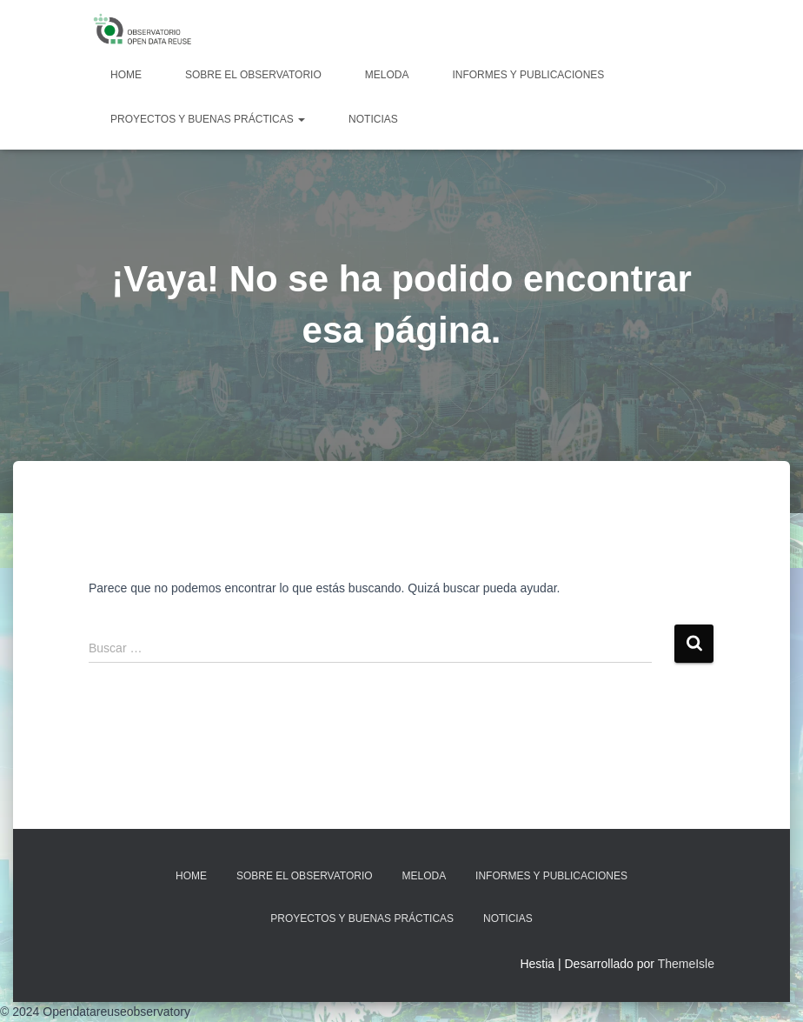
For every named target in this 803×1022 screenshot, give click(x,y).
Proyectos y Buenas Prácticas (207, 119)
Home (126, 75)
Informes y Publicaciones (528, 75)
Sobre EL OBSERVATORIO (253, 75)
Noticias (373, 119)
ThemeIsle (686, 964)
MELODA (387, 75)
